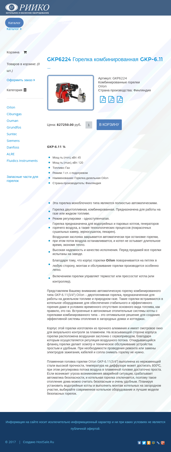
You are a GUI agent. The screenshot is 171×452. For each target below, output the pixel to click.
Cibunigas (14, 114)
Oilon (11, 107)
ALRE (10, 154)
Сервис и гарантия (41, 22)
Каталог (14, 22)
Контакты (104, 22)
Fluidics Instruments (22, 160)
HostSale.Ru (45, 442)
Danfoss (13, 147)
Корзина (124, 22)
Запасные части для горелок (22, 178)
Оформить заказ (21, 80)
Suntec (12, 134)
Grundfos (14, 127)
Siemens (13, 140)
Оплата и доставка (76, 22)
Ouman (12, 120)
